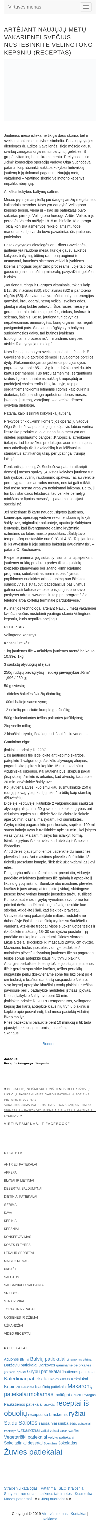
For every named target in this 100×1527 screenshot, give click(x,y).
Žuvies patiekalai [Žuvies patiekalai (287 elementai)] (33, 1451)
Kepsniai (11, 1229)
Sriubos (11, 1293)
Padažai (10, 1269)
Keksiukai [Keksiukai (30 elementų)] (79, 1379)
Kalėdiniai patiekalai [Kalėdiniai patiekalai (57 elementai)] (26, 1378)
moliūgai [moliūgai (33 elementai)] (62, 1394)
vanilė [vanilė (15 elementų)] (63, 1430)
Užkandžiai (13, 1325)
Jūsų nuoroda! (53, 1499)
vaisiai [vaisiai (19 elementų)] (54, 1431)
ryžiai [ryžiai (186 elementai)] (77, 1413)
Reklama (50, 1519)
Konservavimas (17, 1237)
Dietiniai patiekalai (20, 1196)
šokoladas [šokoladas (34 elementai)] (67, 1443)
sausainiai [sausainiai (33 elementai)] (47, 1423)
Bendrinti (50, 1044)
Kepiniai (11, 1221)
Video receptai (17, 1333)
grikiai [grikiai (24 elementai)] (21, 1372)
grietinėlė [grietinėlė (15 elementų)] (9, 1372)
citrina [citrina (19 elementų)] (87, 1359)
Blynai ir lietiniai (19, 1180)
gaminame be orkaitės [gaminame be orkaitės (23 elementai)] (73, 1365)
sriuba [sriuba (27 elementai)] (63, 1423)
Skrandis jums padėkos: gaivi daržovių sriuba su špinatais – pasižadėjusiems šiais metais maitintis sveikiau (48, 1110)
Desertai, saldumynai (23, 1188)
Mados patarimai (18, 1499)
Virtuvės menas (24, 7)
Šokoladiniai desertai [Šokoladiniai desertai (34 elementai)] (23, 1443)
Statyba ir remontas (20, 1493)
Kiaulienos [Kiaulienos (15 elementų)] (27, 1387)
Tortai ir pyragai (19, 1309)
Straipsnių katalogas (21, 1488)
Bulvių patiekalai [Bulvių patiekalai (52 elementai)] (48, 1359)
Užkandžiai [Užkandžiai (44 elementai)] (28, 1430)
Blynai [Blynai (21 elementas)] (24, 1359)
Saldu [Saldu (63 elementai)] (10, 1423)
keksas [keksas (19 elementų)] (65, 1379)
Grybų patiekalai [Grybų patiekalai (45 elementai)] (44, 1371)
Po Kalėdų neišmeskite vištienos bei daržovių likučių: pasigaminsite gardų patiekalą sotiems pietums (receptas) (47, 1094)
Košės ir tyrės (17, 1245)
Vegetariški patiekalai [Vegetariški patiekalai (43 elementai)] (25, 1437)
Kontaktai (78, 1514)
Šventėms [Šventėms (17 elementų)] (50, 1443)
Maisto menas (16, 1261)
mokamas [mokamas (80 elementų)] (41, 1394)
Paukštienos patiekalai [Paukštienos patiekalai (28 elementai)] (23, 1404)
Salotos (11, 1277)
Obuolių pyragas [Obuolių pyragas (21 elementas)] (83, 1395)
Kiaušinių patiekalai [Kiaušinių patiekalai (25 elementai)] (51, 1387)
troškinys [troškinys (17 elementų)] (10, 1430)
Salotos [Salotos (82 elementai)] (27, 1423)
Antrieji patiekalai (20, 1164)
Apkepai (10, 1172)
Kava (8, 1213)
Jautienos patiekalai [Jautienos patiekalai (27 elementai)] (78, 1372)
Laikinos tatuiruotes (55, 1493)
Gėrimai (11, 1205)
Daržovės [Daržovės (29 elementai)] (46, 1365)
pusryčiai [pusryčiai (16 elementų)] (49, 1404)
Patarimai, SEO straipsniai (62, 1488)
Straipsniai (42, 1063)
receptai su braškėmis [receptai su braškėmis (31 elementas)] (47, 1414)
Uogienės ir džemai (21, 1317)
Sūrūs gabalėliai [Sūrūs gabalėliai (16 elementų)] (79, 1423)
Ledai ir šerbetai (19, 1253)
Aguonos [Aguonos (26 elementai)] (11, 1359)
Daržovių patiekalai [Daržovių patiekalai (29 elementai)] (20, 1365)
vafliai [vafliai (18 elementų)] (45, 1431)
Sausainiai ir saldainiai (24, 1285)
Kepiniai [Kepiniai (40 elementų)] (12, 1386)
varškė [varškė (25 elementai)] (74, 1431)
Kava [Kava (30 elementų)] (54, 1379)
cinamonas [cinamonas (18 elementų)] (74, 1359)
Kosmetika (83, 1493)
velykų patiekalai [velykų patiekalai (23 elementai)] (61, 1437)
